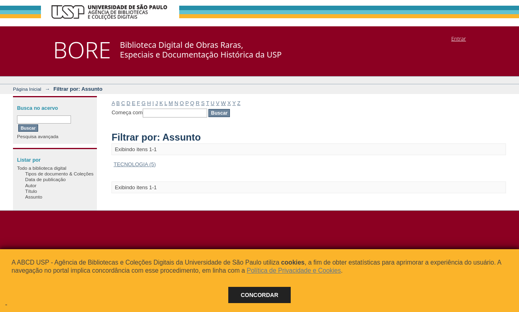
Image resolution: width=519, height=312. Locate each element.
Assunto (33, 196)
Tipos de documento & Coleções (59, 173)
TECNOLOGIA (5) (135, 164)
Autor (30, 185)
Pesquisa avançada (37, 136)
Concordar (260, 295)
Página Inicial (27, 89)
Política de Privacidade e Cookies (294, 270)
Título (31, 191)
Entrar (458, 38)
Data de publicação (45, 179)
